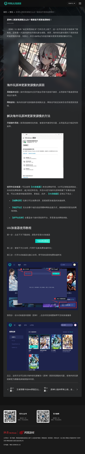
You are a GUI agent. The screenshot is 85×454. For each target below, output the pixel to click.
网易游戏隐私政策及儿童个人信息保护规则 (28, 438)
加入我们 (63, 438)
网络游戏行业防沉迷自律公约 (15, 440)
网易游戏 (44, 438)
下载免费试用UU (42, 241)
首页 (5, 12)
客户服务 (12, 438)
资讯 (11, 12)
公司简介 (6, 438)
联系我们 (50, 438)
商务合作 (56, 438)
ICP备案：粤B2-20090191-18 (12, 445)
